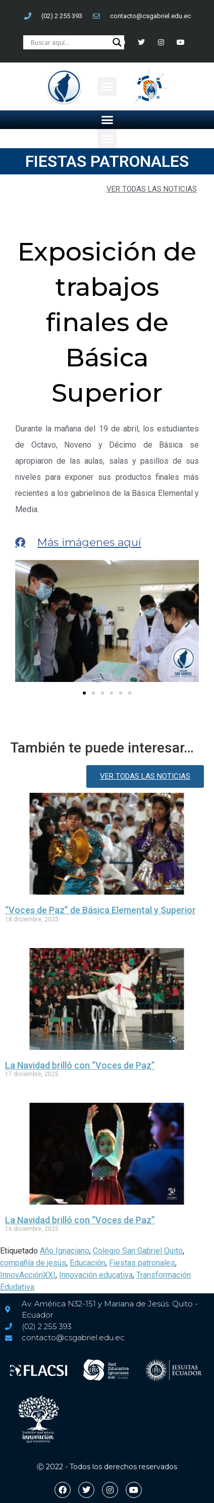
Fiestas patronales (142, 1263)
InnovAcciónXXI (28, 1275)
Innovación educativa (96, 1275)
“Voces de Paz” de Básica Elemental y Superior (100, 910)
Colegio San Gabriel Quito (138, 1251)
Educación (87, 1263)
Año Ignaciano (64, 1251)
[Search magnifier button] (117, 42)
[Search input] (69, 42)
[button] (107, 86)
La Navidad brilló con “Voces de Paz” (80, 1065)
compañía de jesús (33, 1263)
